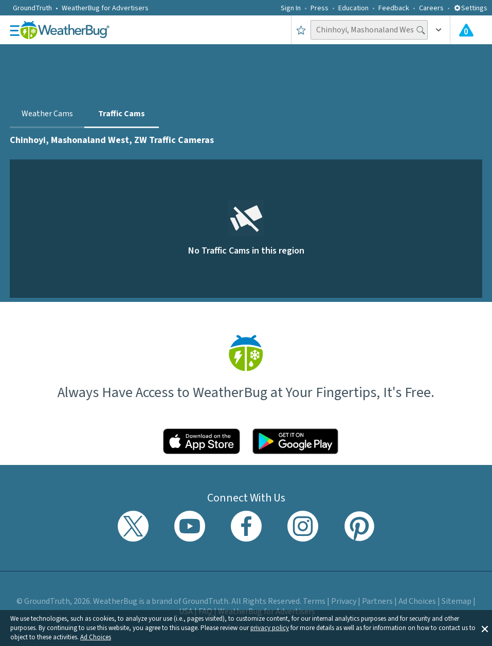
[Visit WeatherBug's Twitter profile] (133, 526)
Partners (377, 601)
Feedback (393, 8)
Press (320, 8)
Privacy (343, 601)
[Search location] (369, 30)
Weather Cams (47, 113)
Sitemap (456, 601)
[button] (485, 628)
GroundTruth (32, 8)
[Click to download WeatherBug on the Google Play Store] (295, 441)
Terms (314, 601)
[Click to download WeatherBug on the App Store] (201, 441)
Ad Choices (95, 637)
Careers (431, 8)
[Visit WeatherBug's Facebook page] (246, 526)
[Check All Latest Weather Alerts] (466, 30)
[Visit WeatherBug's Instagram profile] (302, 526)
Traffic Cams (121, 113)
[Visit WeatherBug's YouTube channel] (189, 526)
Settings (470, 8)
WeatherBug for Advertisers (105, 8)
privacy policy (269, 628)
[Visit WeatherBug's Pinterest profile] (359, 526)
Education (353, 8)
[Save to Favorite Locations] (301, 29)
